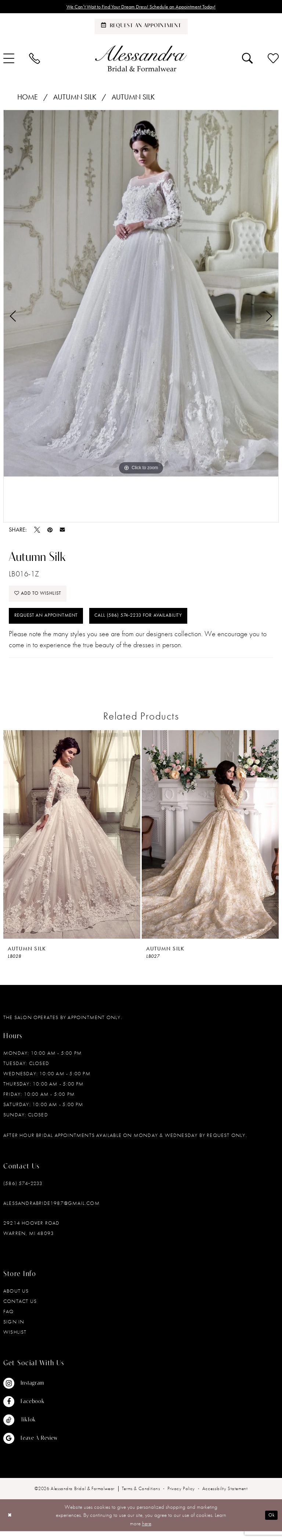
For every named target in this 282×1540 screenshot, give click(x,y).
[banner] (141, 60)
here (146, 1532)
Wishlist (15, 1340)
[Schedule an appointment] (141, 28)
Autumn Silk (74, 98)
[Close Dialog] (10, 1523)
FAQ (8, 1319)
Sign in (13, 1330)
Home (27, 98)
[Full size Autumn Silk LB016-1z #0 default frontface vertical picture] (141, 295)
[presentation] (71, 843)
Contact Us (20, 1309)
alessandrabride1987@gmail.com (51, 1211)
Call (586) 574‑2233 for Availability (160, 623)
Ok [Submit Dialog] (270, 1524)
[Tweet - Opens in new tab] (37, 531)
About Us (16, 1299)
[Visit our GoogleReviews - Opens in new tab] (30, 1446)
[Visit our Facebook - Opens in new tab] (30, 1410)
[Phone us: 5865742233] (34, 60)
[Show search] (247, 60)
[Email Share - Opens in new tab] (62, 531)
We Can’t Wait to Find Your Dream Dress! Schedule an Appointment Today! (141, 7)
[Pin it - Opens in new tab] (50, 531)
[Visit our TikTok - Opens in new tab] (30, 1428)
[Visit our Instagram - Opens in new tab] (30, 1391)
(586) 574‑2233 (23, 1191)
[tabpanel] (141, 295)
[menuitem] (34, 60)
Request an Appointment (51, 623)
